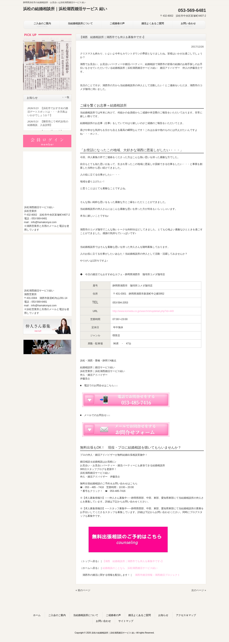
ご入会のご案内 (57, 615)
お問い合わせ (103, 621)
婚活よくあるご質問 (139, 615)
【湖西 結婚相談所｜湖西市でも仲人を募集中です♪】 (133, 561)
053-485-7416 (118, 491)
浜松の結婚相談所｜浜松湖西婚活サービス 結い (65, 9)
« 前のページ (83, 590)
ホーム (37, 615)
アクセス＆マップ (186, 615)
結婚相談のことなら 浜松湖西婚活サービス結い (130, 568)
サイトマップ (125, 621)
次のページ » (198, 590)
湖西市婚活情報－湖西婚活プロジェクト (157, 574)
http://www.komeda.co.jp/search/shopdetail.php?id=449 (143, 311)
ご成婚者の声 (113, 615)
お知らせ (163, 615)
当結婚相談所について (85, 615)
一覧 (67, 97)
